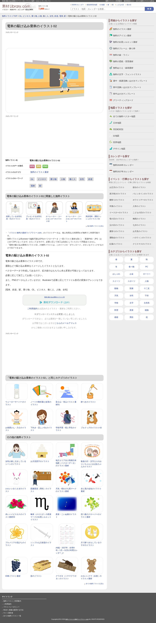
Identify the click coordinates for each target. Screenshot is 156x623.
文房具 (147, 303)
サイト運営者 (8, 613)
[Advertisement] (54, 40)
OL (20, 16)
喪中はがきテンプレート (124, 94)
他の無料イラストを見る (95, 226)
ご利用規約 (32, 309)
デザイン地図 (119, 149)
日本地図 (117, 123)
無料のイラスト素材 (39, 172)
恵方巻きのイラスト (117, 194)
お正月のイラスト (117, 187)
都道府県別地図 (92, 5)
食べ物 (131, 267)
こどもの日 (120, 5)
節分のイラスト (139, 187)
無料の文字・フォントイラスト (127, 74)
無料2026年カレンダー (123, 165)
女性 (51, 16)
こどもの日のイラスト (142, 212)
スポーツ (131, 281)
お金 (131, 274)
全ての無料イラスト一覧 (12, 616)
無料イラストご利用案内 (114, 1)
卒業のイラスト (116, 206)
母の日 (129, 5)
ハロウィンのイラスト (142, 238)
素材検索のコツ (129, 1)
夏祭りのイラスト (117, 231)
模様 (116, 317)
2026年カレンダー (78, 5)
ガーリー (146, 274)
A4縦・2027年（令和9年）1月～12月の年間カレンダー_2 (67, 550)
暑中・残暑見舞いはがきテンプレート (130, 81)
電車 (61, 16)
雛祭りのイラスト (117, 200)
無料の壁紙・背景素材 (123, 61)
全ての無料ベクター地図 (124, 116)
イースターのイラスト (118, 212)
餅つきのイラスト (88, 402)
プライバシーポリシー (11, 607)
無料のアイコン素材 (122, 35)
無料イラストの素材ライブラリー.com (76, 619)
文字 (131, 303)
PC (146, 267)
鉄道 (56, 16)
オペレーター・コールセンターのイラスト (73, 218)
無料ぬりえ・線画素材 (123, 68)
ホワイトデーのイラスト (143, 200)
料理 (116, 310)
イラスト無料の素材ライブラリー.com (25, 233)
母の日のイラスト (117, 219)
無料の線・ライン (121, 55)
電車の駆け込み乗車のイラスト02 (54, 297)
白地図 (102, 5)
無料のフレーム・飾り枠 (124, 48)
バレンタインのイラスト (143, 194)
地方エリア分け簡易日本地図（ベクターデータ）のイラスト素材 (66, 463)
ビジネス (26, 16)
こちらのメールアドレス (65, 323)
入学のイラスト (139, 206)
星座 (131, 310)
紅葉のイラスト (116, 244)
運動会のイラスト (117, 238)
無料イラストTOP (9, 16)
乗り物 (34, 16)
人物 (40, 16)
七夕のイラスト (139, 225)
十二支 (147, 288)
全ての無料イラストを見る (145, 1)
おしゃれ (116, 274)
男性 (131, 317)
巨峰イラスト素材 (12, 576)
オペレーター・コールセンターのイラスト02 (54, 218)
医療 (131, 288)
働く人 (46, 16)
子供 (147, 295)
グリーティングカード (123, 100)
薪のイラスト (36, 576)
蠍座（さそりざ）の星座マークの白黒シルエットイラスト (41, 517)
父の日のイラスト (117, 225)
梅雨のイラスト (139, 219)
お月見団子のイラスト (40, 461)
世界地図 (117, 142)
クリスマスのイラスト (142, 244)
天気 (116, 295)
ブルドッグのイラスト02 (91, 428)
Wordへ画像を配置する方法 (13, 610)
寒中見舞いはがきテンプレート (127, 87)
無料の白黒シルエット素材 (125, 42)
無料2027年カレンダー (123, 171)
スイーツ (116, 281)
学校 (116, 303)
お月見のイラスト (140, 231)
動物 (116, 288)
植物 (147, 310)
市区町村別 (118, 129)
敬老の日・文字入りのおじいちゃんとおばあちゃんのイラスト (91, 464)
